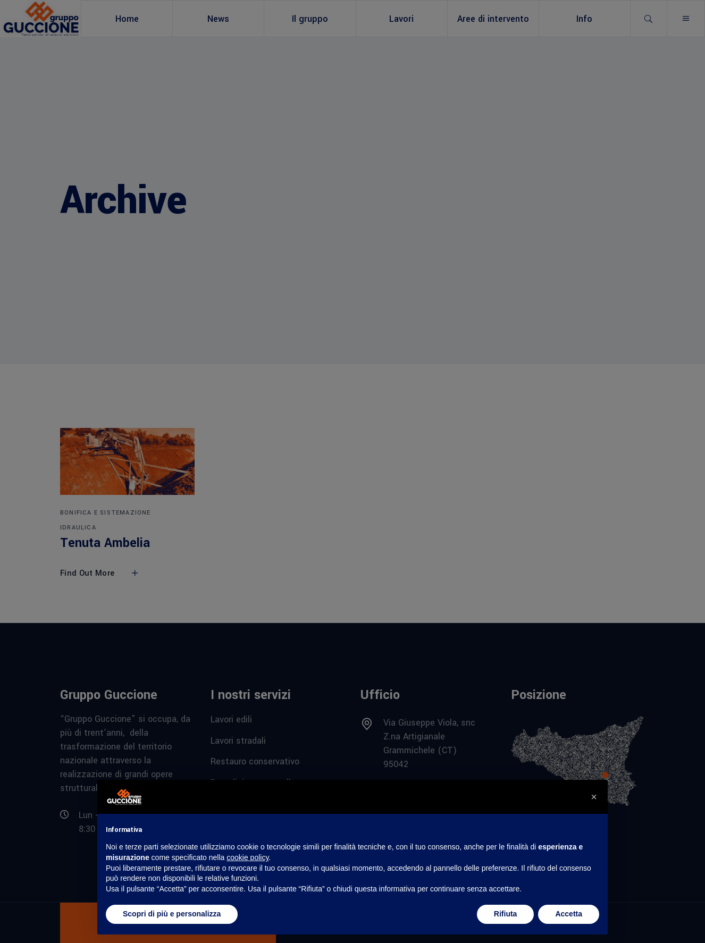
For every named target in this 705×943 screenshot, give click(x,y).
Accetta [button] (568, 914)
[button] (593, 796)
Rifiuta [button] (505, 914)
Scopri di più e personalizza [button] (172, 914)
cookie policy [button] (247, 857)
